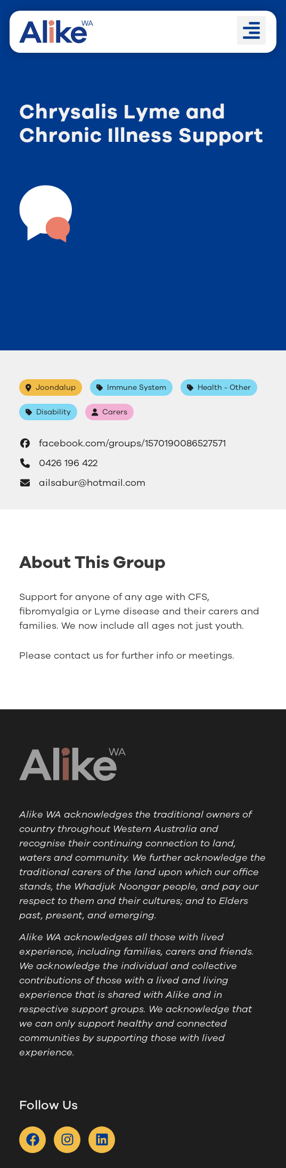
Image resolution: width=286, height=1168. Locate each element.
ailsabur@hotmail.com (82, 482)
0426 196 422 (58, 463)
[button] (251, 30)
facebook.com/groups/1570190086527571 (122, 443)
